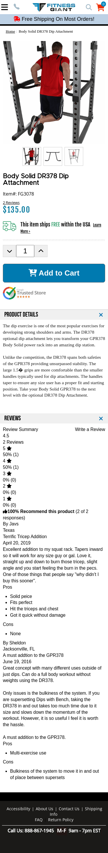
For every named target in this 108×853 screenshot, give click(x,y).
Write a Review (90, 429)
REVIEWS (12, 418)
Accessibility (18, 808)
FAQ (39, 819)
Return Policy (60, 819)
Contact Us (69, 808)
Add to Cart (54, 273)
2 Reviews (11, 202)
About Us (44, 808)
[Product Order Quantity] (25, 251)
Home (10, 31)
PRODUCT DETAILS (21, 315)
